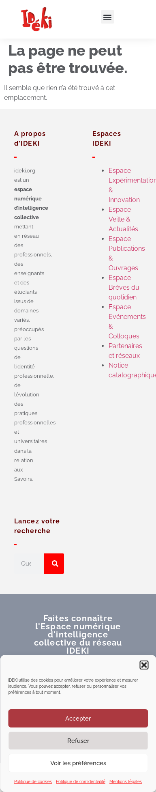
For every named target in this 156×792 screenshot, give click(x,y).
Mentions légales (125, 781)
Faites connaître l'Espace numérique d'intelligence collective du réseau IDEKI (78, 634)
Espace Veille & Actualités (123, 219)
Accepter (78, 718)
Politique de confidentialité (80, 781)
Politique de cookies (33, 781)
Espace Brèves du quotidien (124, 287)
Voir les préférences (78, 763)
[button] (144, 665)
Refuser (78, 741)
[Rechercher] (54, 563)
